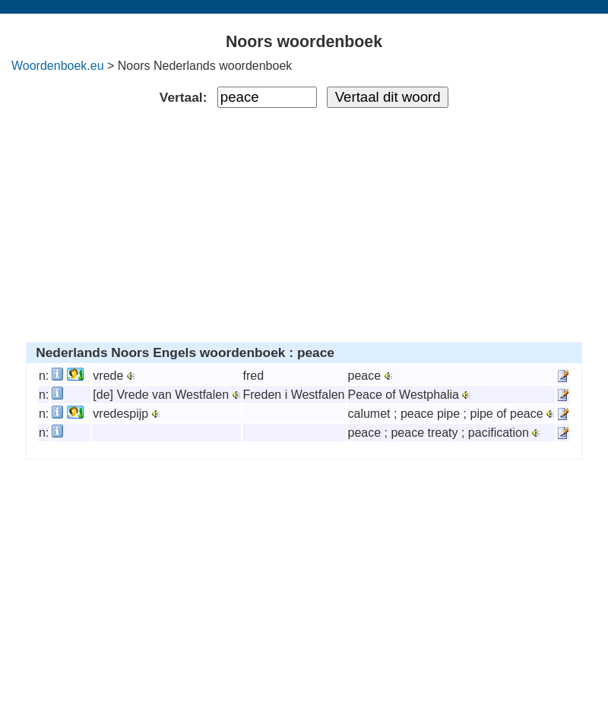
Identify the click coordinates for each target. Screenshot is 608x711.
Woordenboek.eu (57, 65)
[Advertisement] (304, 221)
